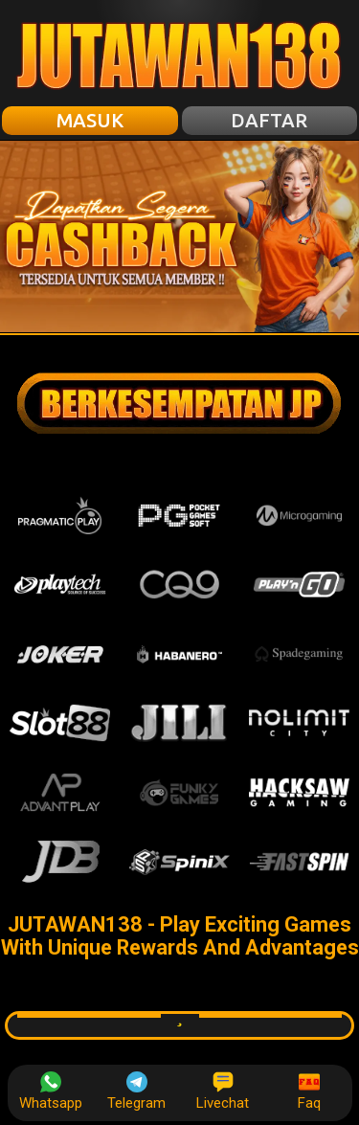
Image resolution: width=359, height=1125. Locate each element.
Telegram (136, 1091)
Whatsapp (50, 1091)
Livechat (222, 1091)
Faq (309, 1091)
